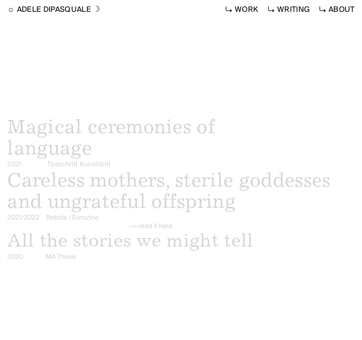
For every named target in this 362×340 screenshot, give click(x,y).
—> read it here (151, 226)
